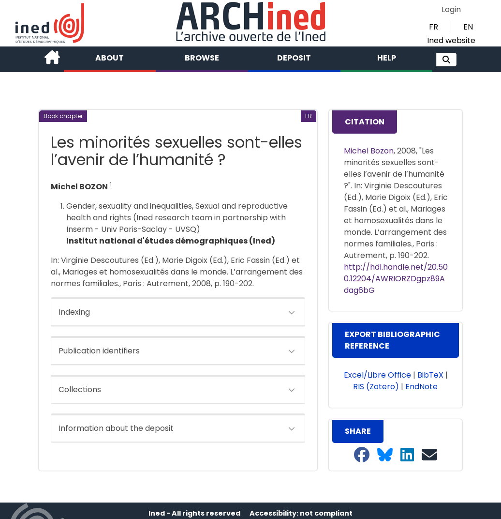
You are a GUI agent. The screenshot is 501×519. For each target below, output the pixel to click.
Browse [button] (202, 57)
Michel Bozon (369, 150)
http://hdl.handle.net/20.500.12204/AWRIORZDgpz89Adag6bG (396, 278)
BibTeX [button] (430, 375)
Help (386, 57)
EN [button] (468, 26)
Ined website (451, 40)
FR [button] (433, 26)
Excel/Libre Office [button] (377, 375)
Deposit (294, 57)
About (109, 57)
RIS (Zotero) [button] (376, 386)
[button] (446, 59)
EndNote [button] (421, 386)
